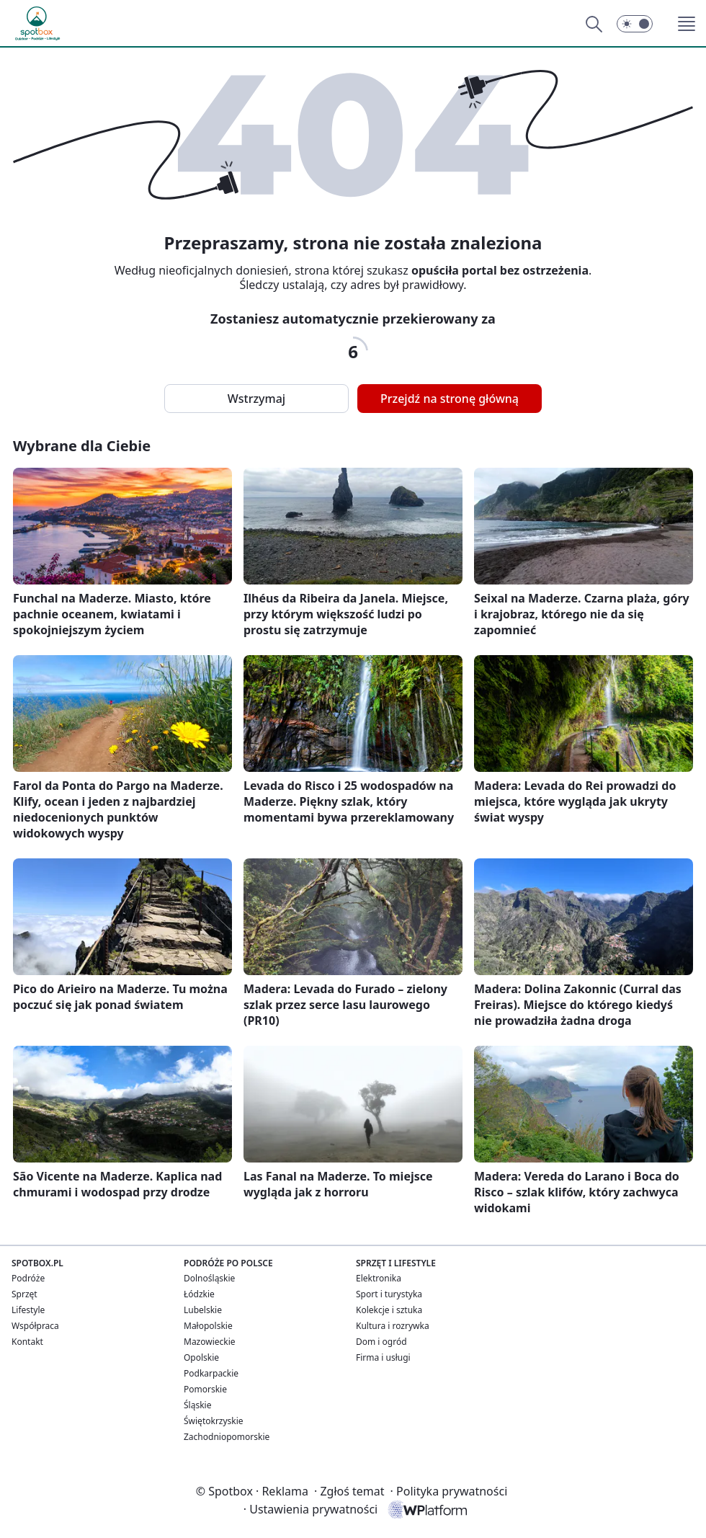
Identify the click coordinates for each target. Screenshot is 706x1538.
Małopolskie (208, 1326)
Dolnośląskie (209, 1278)
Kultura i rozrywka (392, 1326)
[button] (635, 23)
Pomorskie (205, 1389)
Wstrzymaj (256, 398)
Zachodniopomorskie (226, 1437)
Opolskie (201, 1357)
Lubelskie (203, 1310)
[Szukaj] (593, 23)
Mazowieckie (210, 1341)
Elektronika (378, 1278)
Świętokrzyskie (213, 1421)
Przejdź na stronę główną (449, 398)
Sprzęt (24, 1294)
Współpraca (35, 1326)
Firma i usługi (383, 1357)
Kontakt (27, 1341)
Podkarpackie (211, 1373)
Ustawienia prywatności (310, 1509)
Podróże (28, 1278)
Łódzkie (199, 1294)
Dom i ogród (381, 1341)
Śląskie (197, 1405)
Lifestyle (28, 1310)
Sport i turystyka (389, 1294)
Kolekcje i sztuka (389, 1310)
